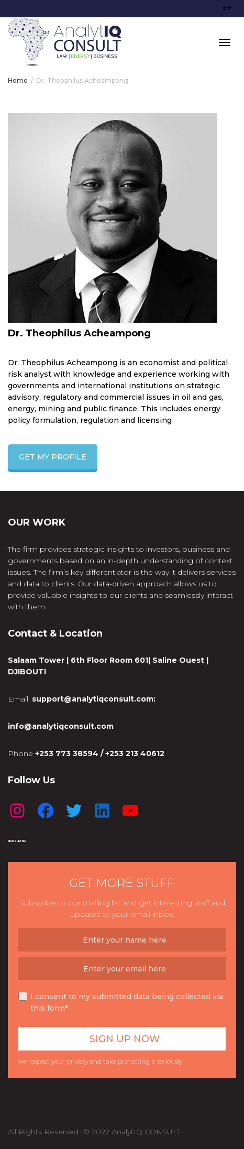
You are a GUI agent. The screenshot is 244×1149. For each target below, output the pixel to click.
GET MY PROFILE (52, 457)
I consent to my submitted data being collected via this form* (120, 1002)
